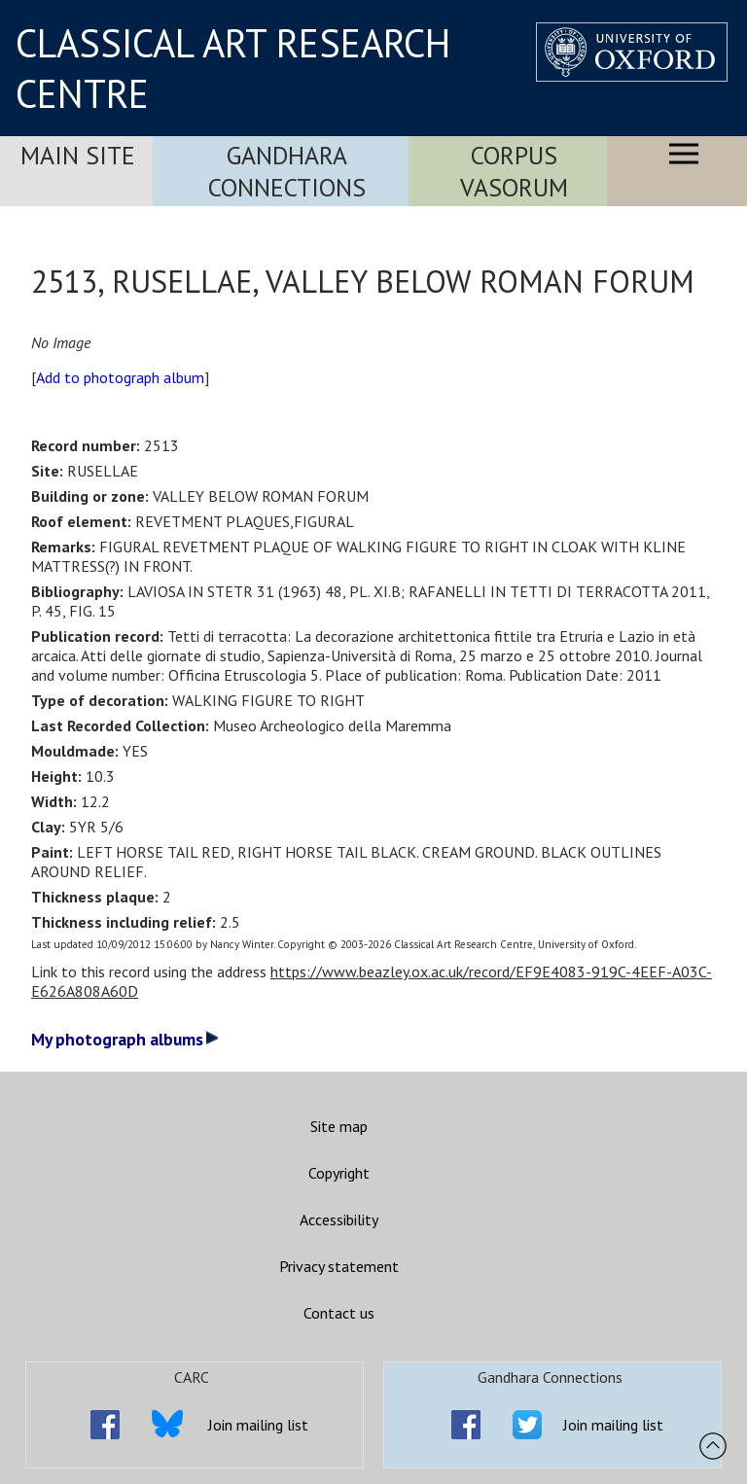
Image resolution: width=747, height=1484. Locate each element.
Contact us (338, 1313)
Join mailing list (258, 1424)
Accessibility (339, 1219)
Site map (339, 1126)
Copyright (339, 1173)
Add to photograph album (120, 377)
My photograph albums (125, 1039)
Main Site (77, 155)
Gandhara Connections (287, 171)
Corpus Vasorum (514, 171)
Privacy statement (339, 1266)
